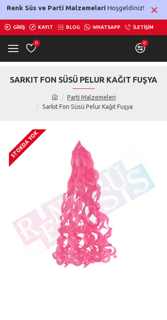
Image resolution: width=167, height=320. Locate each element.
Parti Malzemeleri (91, 97)
